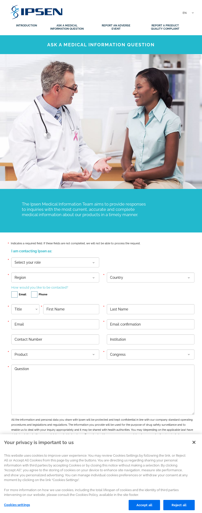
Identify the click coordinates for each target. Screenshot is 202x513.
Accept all (144, 507)
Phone (39, 294)
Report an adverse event (116, 27)
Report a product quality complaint (165, 27)
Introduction (26, 25)
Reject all (179, 507)
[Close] (193, 444)
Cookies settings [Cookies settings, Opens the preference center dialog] (17, 507)
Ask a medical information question (67, 27)
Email (18, 294)
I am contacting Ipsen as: (31, 251)
